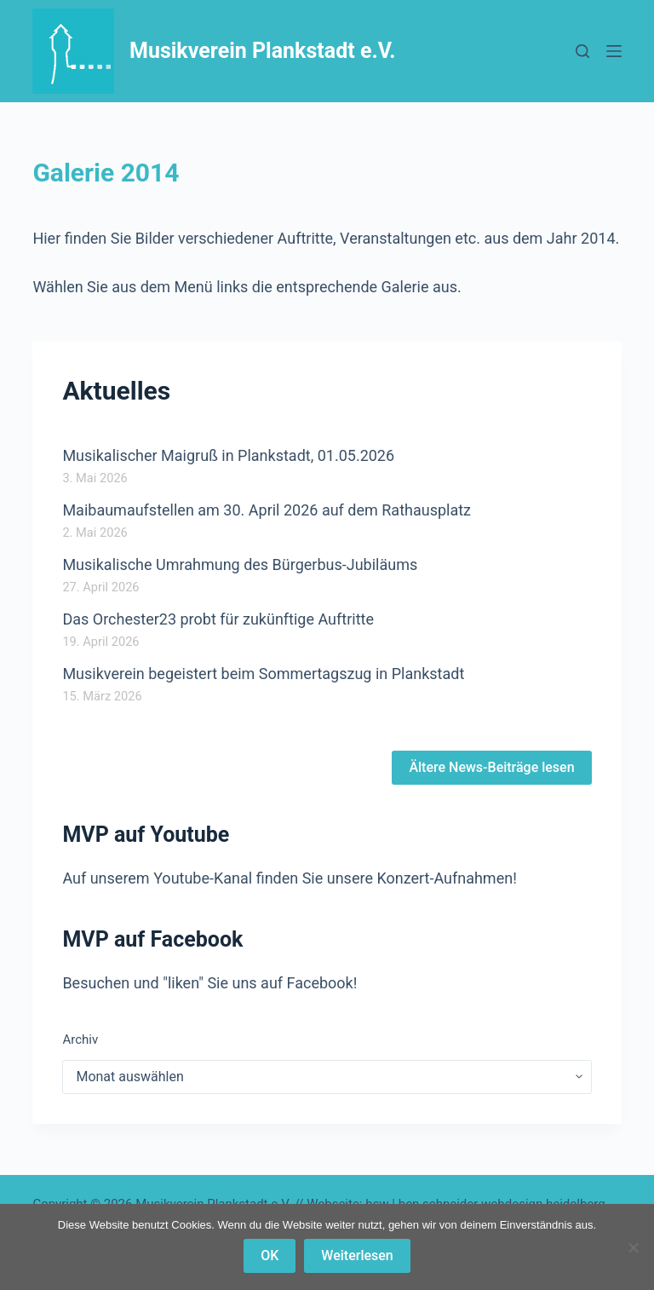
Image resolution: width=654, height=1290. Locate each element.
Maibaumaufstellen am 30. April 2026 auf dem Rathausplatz (266, 510)
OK (269, 1255)
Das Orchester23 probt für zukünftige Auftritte (218, 619)
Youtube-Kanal (202, 878)
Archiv (80, 1039)
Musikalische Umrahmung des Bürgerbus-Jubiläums (239, 564)
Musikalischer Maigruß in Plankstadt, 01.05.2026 (228, 455)
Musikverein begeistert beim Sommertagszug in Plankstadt (263, 673)
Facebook (320, 983)
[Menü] (614, 51)
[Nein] (632, 1247)
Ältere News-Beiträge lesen (491, 767)
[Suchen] (582, 51)
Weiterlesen (357, 1255)
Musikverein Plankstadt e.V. (262, 50)
